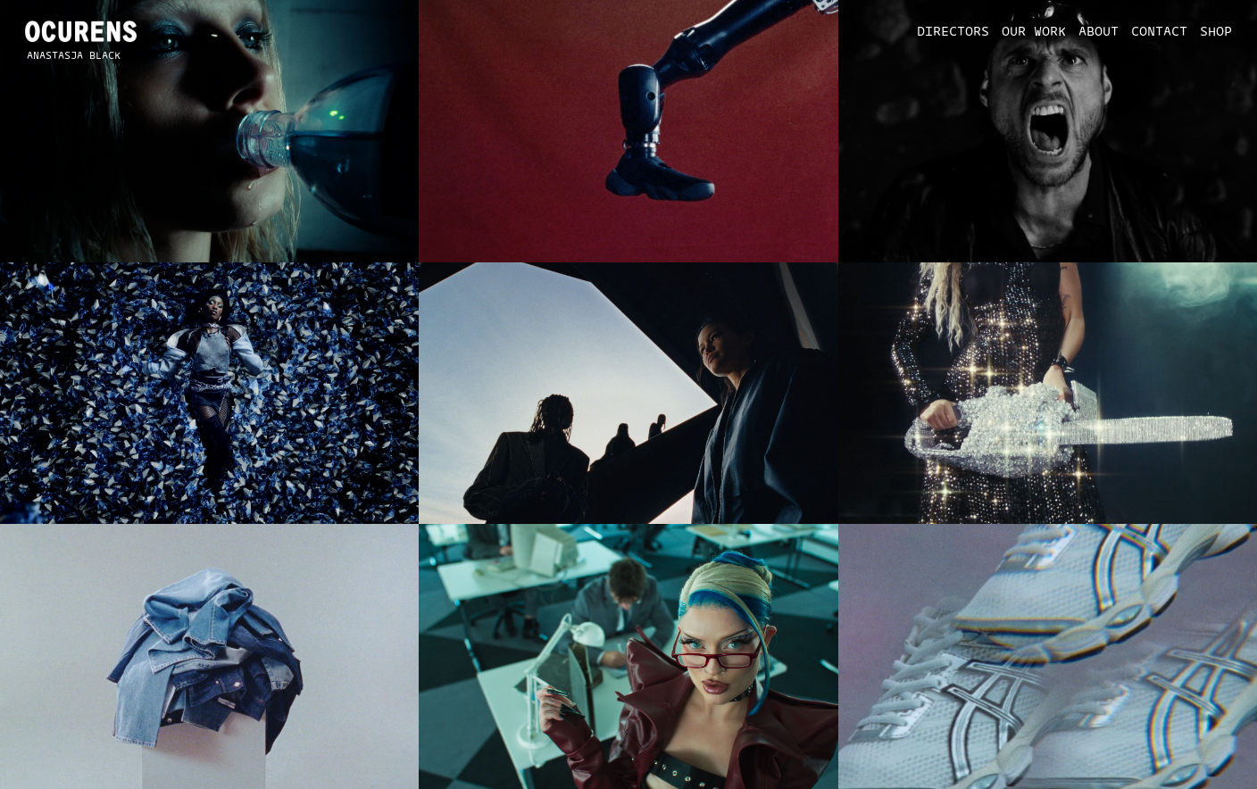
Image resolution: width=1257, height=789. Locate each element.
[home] (81, 31)
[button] (945, 32)
